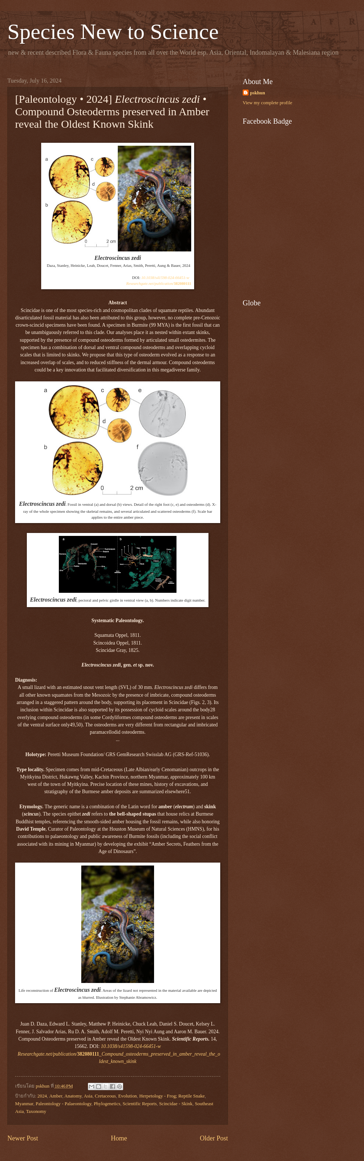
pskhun (257, 92)
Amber (55, 1096)
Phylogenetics (107, 1103)
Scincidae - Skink (176, 1103)
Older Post (214, 1138)
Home (119, 1138)
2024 (42, 1096)
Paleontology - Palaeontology (64, 1103)
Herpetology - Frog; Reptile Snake (172, 1096)
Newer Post (22, 1138)
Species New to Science (113, 31)
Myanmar (24, 1103)
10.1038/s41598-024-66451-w (165, 277)
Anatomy (73, 1096)
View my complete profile (267, 102)
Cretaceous (105, 1096)
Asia (88, 1096)
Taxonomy (36, 1111)
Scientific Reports (140, 1103)
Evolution (127, 1096)
